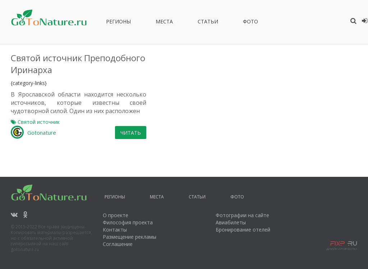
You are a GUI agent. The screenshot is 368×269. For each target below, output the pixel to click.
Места (164, 23)
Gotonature (139, 125)
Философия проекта (128, 214)
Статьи (208, 23)
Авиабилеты (231, 214)
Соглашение (118, 236)
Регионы (118, 23)
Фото (250, 23)
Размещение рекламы (129, 228)
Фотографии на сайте (242, 207)
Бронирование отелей (243, 221)
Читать (229, 124)
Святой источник (137, 114)
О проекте (115, 207)
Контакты (115, 221)
